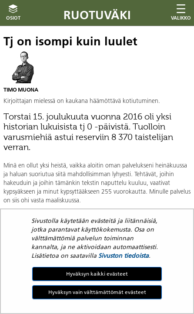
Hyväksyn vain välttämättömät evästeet (97, 292)
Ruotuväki (97, 15)
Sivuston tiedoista (123, 255)
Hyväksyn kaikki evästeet (97, 273)
